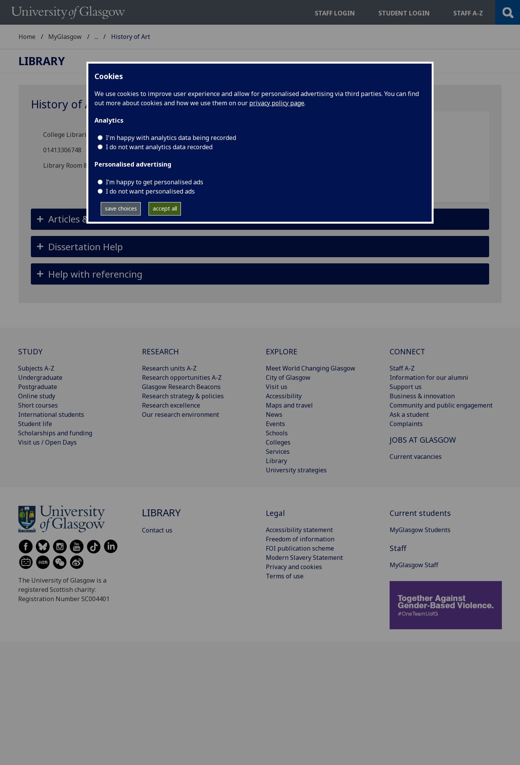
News (274, 414)
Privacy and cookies (294, 567)
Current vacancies (416, 456)
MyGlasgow (65, 36)
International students (51, 414)
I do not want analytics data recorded (159, 147)
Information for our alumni (429, 377)
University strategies (296, 470)
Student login (404, 13)
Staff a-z (468, 13)
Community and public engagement (441, 405)
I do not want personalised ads (150, 191)
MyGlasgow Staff (414, 565)
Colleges (278, 442)
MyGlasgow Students (420, 530)
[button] (260, 246)
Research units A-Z (169, 368)
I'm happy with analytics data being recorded (171, 137)
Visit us (276, 386)
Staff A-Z (402, 368)
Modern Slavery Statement (304, 557)
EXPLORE (281, 351)
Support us (406, 386)
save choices (121, 208)
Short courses (38, 405)
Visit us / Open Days (47, 442)
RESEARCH (160, 351)
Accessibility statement (299, 530)
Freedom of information (300, 539)
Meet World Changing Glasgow (310, 368)
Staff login (335, 13)
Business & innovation (422, 396)
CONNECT (407, 351)
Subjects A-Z (36, 368)
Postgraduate (37, 386)
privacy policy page (276, 103)
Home (27, 36)
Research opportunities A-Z (182, 377)
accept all (165, 208)
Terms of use (285, 576)
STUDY (30, 351)
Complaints (406, 424)
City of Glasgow (288, 377)
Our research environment (180, 414)
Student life (35, 424)
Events (275, 424)
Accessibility (284, 396)
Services (278, 451)
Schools (277, 433)
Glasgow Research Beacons (181, 386)
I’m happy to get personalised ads (154, 182)
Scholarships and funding (55, 433)
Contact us (157, 530)
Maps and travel (289, 405)
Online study (36, 396)
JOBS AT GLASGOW (423, 440)
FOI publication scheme (300, 548)
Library (105, 36)
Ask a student (409, 414)
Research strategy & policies (183, 396)
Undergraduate (40, 377)
